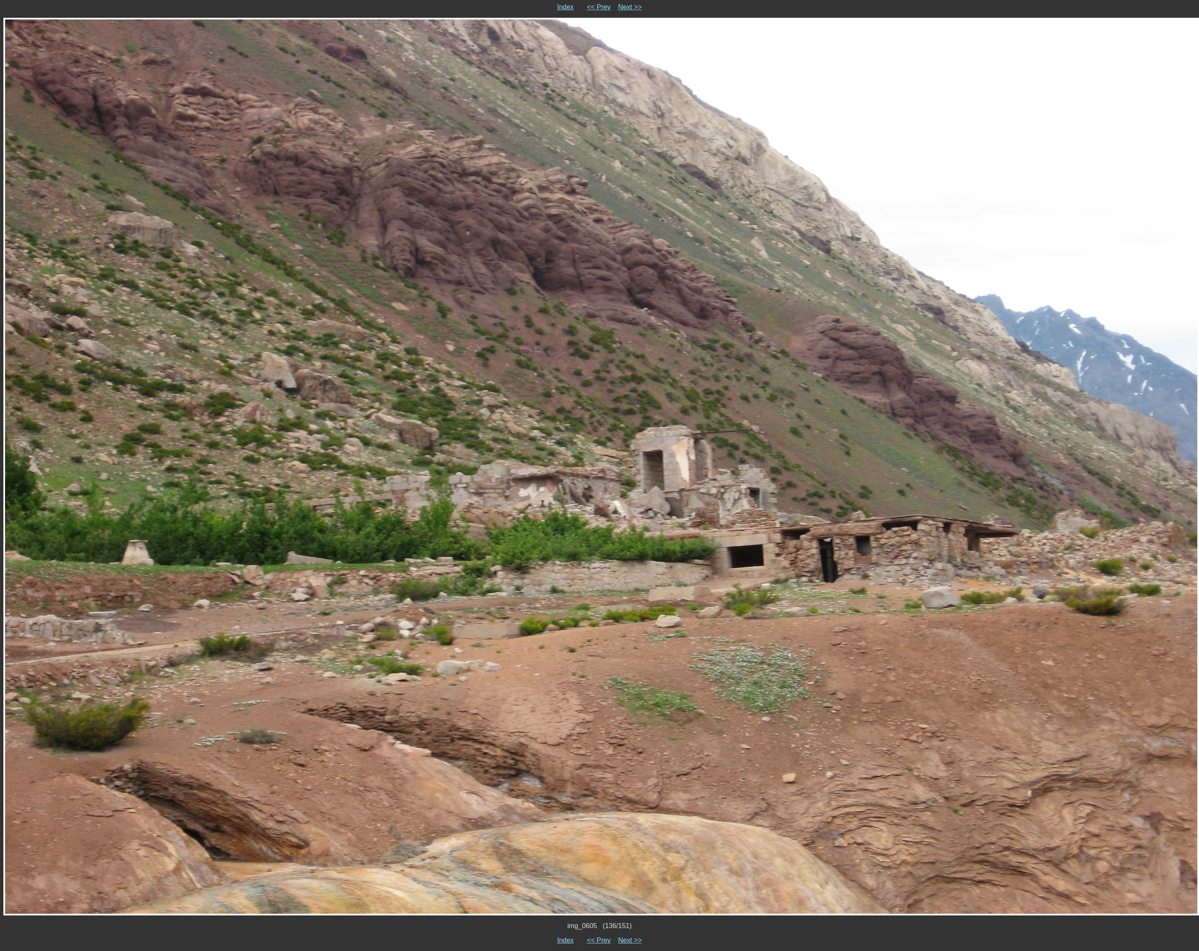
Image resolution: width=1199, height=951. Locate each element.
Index (565, 7)
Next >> (630, 7)
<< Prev (599, 7)
